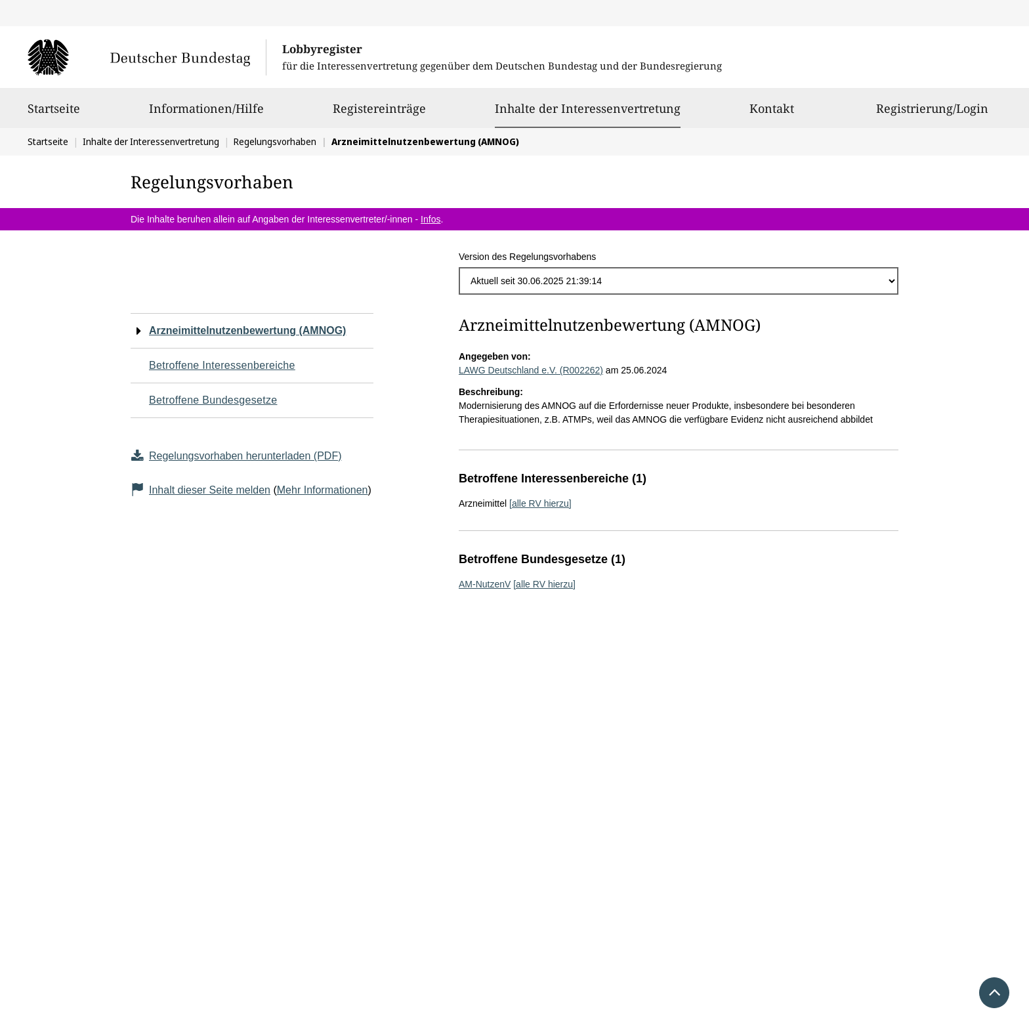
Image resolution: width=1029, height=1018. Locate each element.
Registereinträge (379, 114)
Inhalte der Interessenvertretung (588, 108)
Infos (430, 219)
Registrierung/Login (932, 114)
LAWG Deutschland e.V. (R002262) (531, 370)
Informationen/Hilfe (206, 114)
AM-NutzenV (485, 584)
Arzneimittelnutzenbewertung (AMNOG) (247, 330)
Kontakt (771, 114)
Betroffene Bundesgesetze (213, 400)
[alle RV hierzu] (540, 503)
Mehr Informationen (322, 490)
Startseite (54, 114)
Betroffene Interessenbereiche (222, 365)
